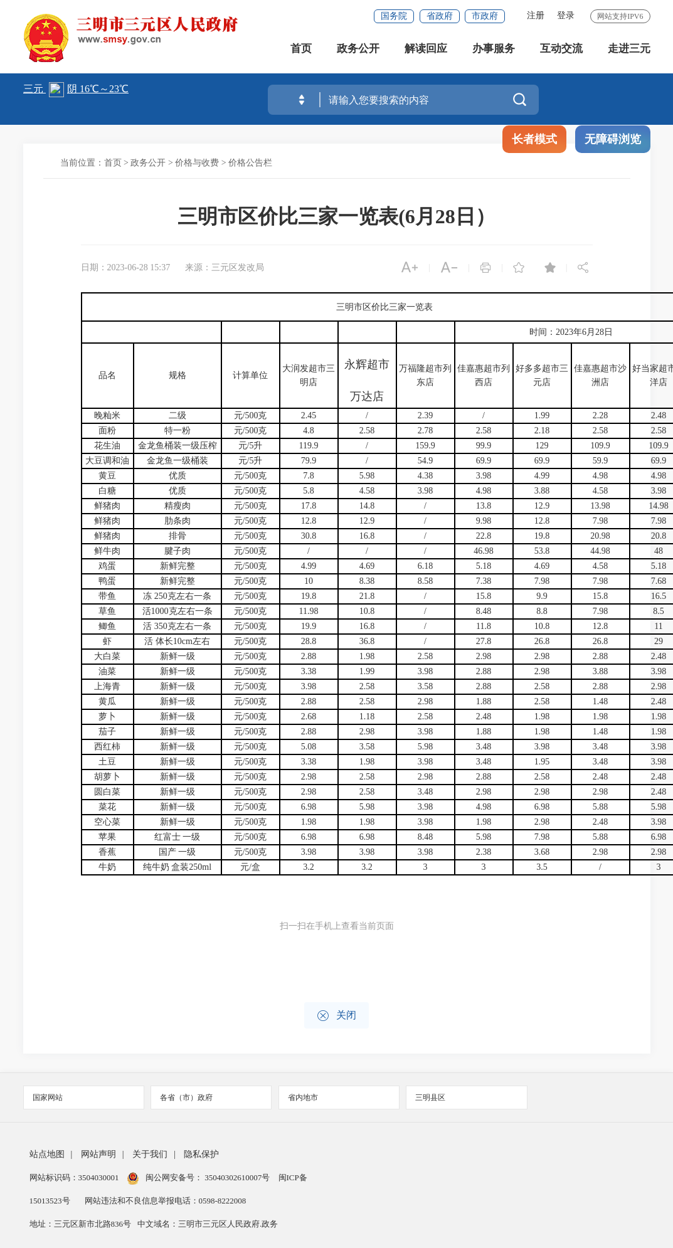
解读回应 (426, 50)
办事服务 (493, 50)
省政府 (440, 16)
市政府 (485, 16)
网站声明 (98, 1154)
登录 (566, 15)
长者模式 (534, 139)
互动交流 (561, 50)
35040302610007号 (237, 1177)
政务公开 (358, 50)
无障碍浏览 (613, 139)
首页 (301, 50)
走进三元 (629, 50)
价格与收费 (197, 162)
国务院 (394, 16)
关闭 (336, 1015)
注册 (535, 15)
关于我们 (149, 1154)
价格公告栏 (250, 162)
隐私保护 (201, 1154)
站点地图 (47, 1154)
